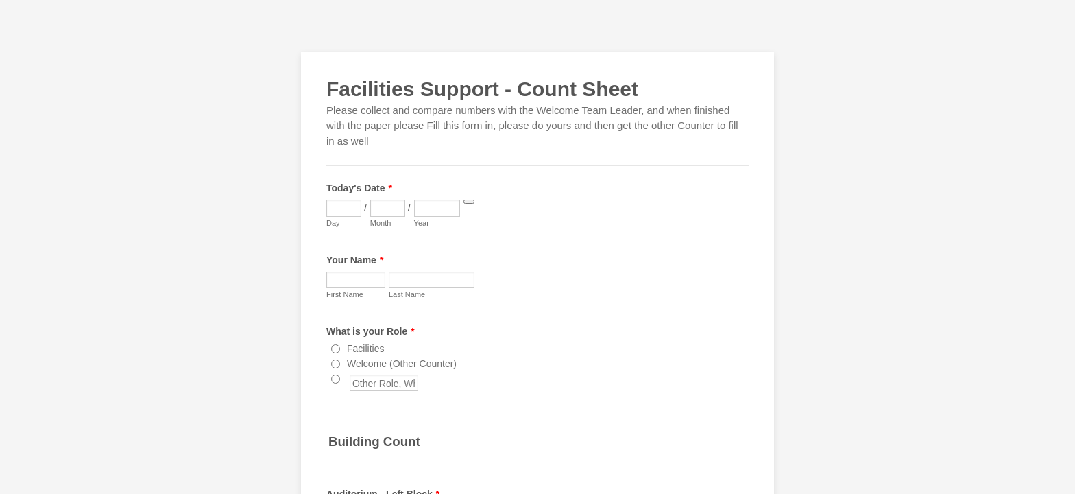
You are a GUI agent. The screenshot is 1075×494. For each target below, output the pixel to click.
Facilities (365, 348)
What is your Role (370, 331)
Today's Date (359, 188)
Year (421, 223)
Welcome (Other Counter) (402, 363)
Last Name (407, 294)
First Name (344, 294)
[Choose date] (468, 202)
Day (333, 223)
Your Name (354, 260)
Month (380, 223)
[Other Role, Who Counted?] (335, 379)
